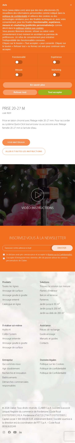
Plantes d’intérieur (48, 290)
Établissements (9, 377)
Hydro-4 (6, 329)
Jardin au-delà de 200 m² (52, 313)
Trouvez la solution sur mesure (55, 286)
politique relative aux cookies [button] (29, 28)
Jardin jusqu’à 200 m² (50, 308)
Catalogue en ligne (11, 304)
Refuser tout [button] (20, 92)
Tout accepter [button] (55, 92)
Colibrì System (9, 334)
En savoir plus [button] (37, 85)
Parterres (44, 299)
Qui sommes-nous (11, 364)
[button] (71, 4)
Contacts (44, 343)
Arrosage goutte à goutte (14, 295)
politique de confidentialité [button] (14, 16)
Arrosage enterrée (11, 338)
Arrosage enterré (10, 299)
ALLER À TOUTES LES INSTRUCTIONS (24, 151)
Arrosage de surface (12, 290)
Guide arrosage (47, 334)
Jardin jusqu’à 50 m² (49, 304)
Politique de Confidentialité (53, 373)
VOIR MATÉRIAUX (16, 142)
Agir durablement (11, 368)
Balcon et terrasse (48, 295)
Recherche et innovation (14, 373)
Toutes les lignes (10, 286)
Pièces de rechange (50, 329)
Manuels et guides (49, 338)
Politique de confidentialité (53, 368)
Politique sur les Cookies (52, 364)
